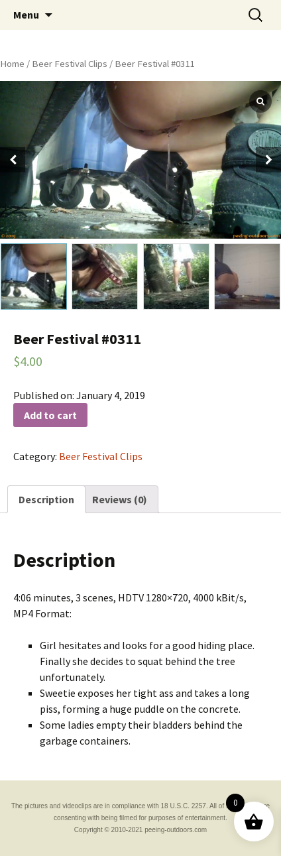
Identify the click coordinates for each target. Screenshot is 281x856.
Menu (26, 14)
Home (12, 64)
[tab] (46, 499)
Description (46, 499)
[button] (268, 159)
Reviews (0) (119, 499)
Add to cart (50, 415)
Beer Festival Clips (69, 64)
